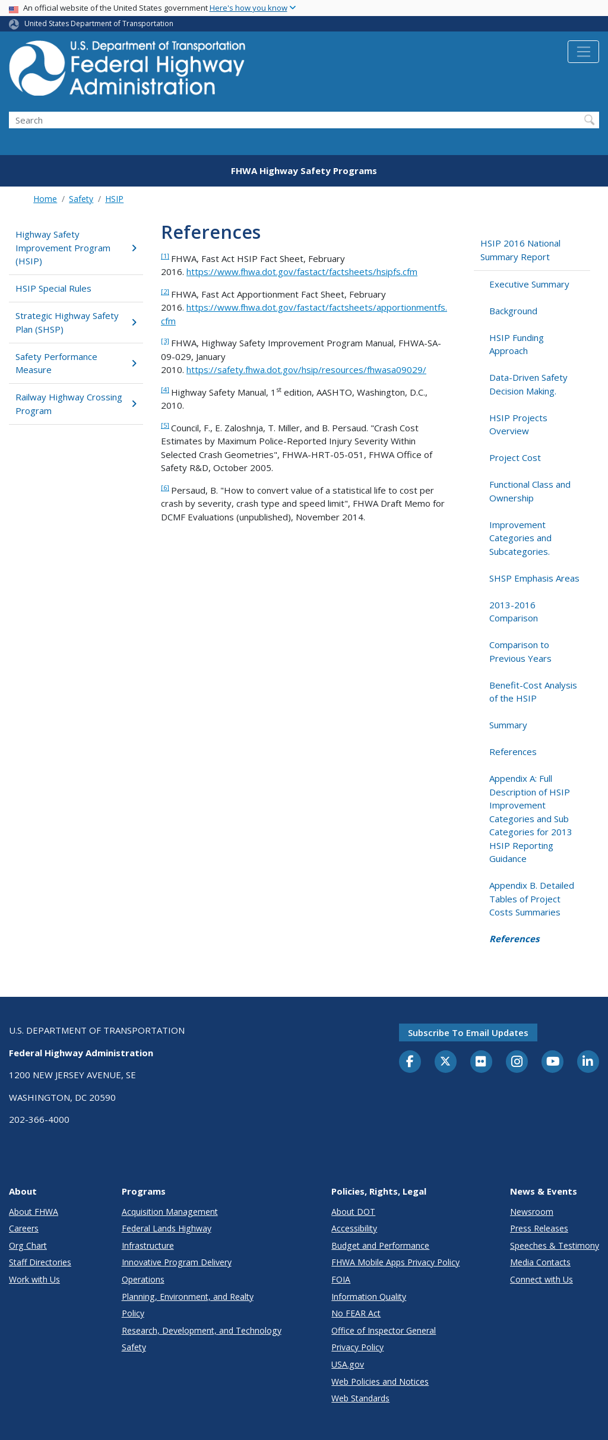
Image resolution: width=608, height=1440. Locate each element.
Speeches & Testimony (554, 1245)
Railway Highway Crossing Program (76, 403)
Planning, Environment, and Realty (188, 1296)
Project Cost (515, 457)
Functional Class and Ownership (530, 491)
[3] (165, 340)
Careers (24, 1228)
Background (513, 311)
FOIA (340, 1279)
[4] (165, 389)
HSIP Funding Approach (516, 344)
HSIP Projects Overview (518, 424)
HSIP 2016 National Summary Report (520, 250)
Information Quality (368, 1296)
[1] (165, 255)
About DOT (353, 1211)
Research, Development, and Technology (201, 1330)
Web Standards (360, 1398)
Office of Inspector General (383, 1330)
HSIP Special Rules (53, 288)
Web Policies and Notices (380, 1381)
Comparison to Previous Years (520, 651)
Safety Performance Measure (76, 363)
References (513, 751)
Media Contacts (540, 1262)
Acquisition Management (170, 1211)
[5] (165, 425)
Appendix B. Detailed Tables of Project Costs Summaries (531, 898)
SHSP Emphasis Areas (534, 578)
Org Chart (28, 1245)
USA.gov (347, 1364)
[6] (165, 487)
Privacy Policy (357, 1347)
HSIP (114, 198)
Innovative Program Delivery (177, 1262)
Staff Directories (40, 1262)
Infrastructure (148, 1245)
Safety (81, 198)
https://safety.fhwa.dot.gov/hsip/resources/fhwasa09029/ (306, 369)
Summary (508, 725)
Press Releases (539, 1228)
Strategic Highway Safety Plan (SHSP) (76, 322)
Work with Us (34, 1279)
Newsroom (531, 1211)
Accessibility (354, 1228)
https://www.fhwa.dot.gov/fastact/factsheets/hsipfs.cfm (301, 271)
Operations (143, 1279)
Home (45, 198)
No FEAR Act (356, 1313)
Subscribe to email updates (468, 1032)
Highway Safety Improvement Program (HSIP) (76, 247)
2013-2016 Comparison (513, 611)
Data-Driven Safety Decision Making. (528, 384)
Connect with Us (541, 1279)
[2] (165, 291)
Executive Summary (529, 284)
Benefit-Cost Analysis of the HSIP (533, 692)
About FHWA (33, 1211)
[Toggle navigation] (583, 51)
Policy (133, 1313)
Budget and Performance (380, 1245)
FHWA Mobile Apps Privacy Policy (395, 1262)
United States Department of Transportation (98, 23)
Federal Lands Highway (166, 1228)
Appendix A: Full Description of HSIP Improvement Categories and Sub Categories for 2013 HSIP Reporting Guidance (530, 818)
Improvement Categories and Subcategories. (520, 538)
